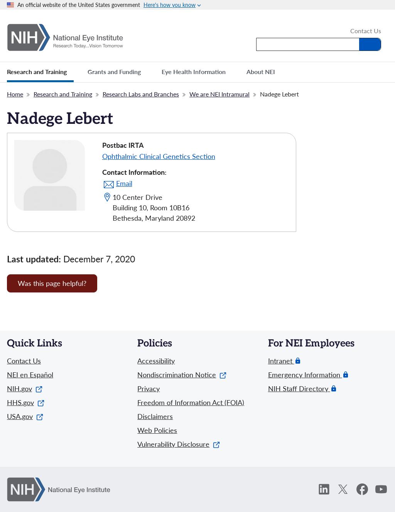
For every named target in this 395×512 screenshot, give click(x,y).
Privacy (148, 388)
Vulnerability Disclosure (178, 444)
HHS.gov (25, 402)
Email (124, 183)
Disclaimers (155, 416)
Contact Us (365, 31)
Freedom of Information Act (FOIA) (190, 402)
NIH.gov (24, 388)
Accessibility (156, 361)
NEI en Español (30, 374)
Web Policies (157, 430)
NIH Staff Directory (299, 389)
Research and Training (63, 94)
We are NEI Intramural (219, 94)
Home (15, 94)
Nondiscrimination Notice (181, 374)
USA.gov (25, 416)
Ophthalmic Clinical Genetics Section (158, 156)
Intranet (281, 361)
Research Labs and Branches (141, 94)
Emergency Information (305, 375)
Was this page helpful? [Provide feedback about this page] (52, 283)
